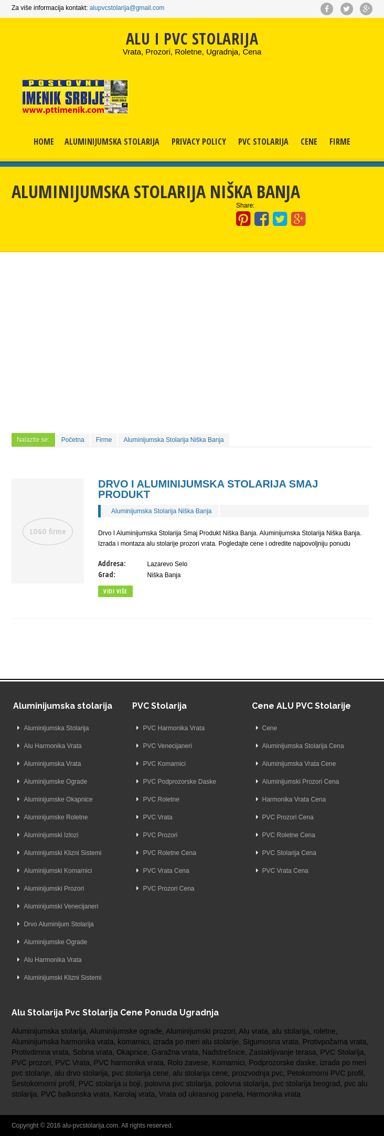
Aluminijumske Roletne (56, 817)
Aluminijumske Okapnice (58, 799)
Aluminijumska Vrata (52, 763)
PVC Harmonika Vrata (174, 728)
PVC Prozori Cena (168, 888)
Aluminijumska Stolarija (112, 141)
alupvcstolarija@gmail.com (127, 8)
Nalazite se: (33, 439)
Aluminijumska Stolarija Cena (303, 746)
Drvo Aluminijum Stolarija (58, 924)
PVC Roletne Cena (169, 853)
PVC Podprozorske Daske (179, 781)
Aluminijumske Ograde (55, 781)
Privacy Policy (199, 141)
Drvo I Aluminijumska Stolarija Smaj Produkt (208, 489)
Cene (309, 141)
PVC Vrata (157, 817)
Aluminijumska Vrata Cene (299, 763)
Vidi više (115, 591)
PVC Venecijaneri (167, 746)
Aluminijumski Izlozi (51, 835)
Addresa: (112, 563)
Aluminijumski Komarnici (58, 870)
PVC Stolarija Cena (289, 853)
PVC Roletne (161, 799)
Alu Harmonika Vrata (52, 746)
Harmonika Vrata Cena (294, 799)
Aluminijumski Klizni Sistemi (62, 853)
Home (44, 141)
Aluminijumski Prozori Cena (300, 781)
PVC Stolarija (263, 141)
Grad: (106, 574)
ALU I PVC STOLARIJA (192, 38)
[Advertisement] (192, 341)
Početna (72, 439)
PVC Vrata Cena (166, 870)
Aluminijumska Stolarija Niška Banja (173, 439)
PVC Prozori (160, 835)
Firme (339, 141)
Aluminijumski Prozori (54, 888)
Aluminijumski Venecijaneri (61, 906)
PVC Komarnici (164, 763)
